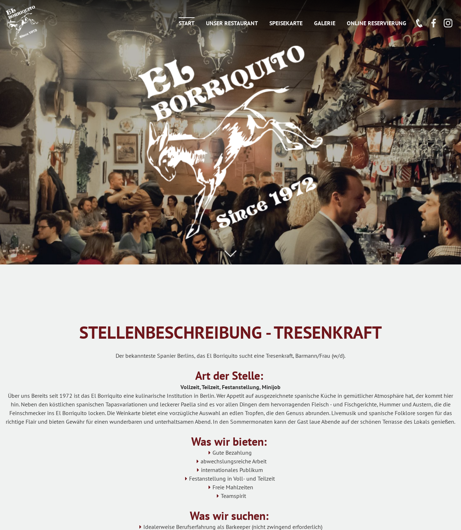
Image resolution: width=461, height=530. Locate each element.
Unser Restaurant (232, 23)
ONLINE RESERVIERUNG (376, 23)
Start (186, 23)
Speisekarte (286, 23)
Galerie (324, 23)
